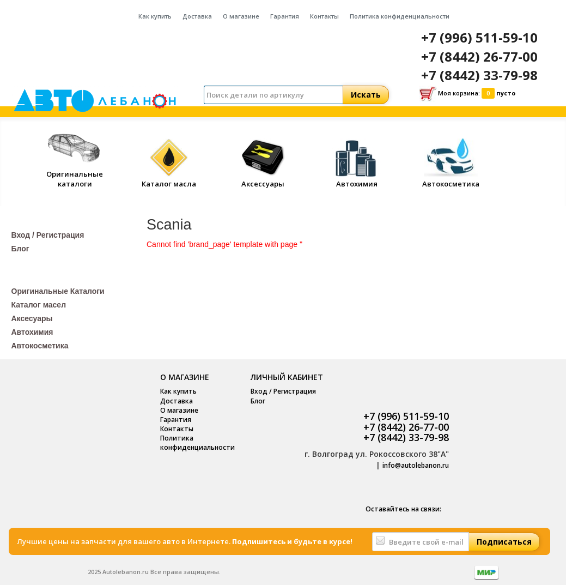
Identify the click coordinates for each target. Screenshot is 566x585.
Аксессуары (263, 179)
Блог (20, 248)
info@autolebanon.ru (415, 465)
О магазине (241, 16)
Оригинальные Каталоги (58, 291)
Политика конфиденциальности (399, 16)
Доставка (197, 16)
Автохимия (357, 179)
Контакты (324, 16)
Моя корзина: (467, 94)
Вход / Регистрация (47, 235)
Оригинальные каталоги (74, 174)
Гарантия (284, 16)
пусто (505, 93)
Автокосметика (450, 179)
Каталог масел (38, 304)
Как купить (155, 16)
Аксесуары (32, 318)
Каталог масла (169, 179)
